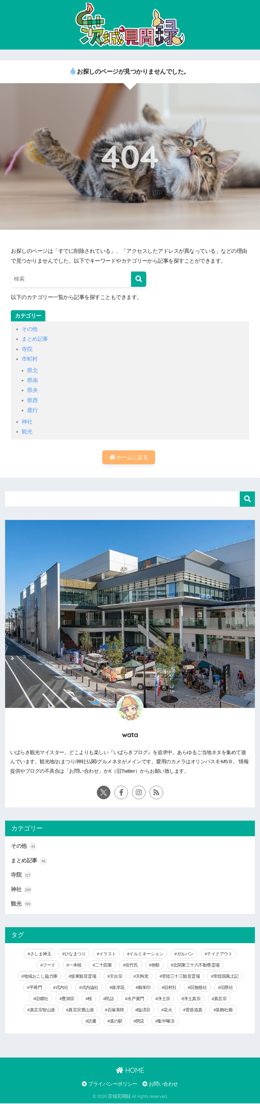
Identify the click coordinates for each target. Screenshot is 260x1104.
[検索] (138, 279)
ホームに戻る (128, 457)
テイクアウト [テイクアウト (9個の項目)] (219, 954)
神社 (27, 422)
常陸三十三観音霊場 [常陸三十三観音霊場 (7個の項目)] (181, 976)
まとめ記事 (35, 339)
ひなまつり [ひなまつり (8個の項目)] (75, 954)
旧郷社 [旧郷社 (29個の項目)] (42, 999)
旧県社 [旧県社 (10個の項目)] (226, 987)
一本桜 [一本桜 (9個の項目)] (75, 965)
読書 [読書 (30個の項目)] (92, 1021)
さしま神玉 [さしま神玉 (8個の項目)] (40, 954)
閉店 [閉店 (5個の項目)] (140, 1021)
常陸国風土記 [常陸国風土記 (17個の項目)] (226, 976)
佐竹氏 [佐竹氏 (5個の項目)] (131, 965)
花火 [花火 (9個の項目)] (168, 1010)
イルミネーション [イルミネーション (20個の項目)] (146, 954)
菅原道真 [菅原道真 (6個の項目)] (194, 1010)
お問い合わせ (160, 1084)
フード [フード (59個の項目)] (49, 965)
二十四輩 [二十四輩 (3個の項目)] (103, 965)
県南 (32, 380)
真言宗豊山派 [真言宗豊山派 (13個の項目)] (81, 1010)
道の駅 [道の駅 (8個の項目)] (116, 1021)
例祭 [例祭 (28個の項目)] (155, 965)
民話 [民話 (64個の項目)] (109, 999)
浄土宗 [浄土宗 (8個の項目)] (163, 999)
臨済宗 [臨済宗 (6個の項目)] (143, 1010)
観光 (27, 431)
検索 (247, 499)
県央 (32, 390)
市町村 (30, 359)
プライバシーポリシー (109, 1084)
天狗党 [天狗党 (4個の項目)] (142, 976)
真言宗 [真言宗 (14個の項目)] (220, 999)
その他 (30, 329)
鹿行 (32, 410)
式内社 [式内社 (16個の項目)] (62, 987)
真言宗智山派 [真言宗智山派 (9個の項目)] (42, 1010)
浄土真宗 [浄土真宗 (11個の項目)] (191, 999)
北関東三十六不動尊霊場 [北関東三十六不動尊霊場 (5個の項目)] (196, 965)
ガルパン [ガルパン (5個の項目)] (185, 954)
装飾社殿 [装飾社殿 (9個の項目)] (224, 1010)
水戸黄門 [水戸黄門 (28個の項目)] (135, 999)
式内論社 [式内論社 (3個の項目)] (90, 987)
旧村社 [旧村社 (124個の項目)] (170, 987)
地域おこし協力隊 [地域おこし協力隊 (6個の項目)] (41, 976)
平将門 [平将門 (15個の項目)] (35, 987)
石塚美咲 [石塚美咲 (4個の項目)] (115, 1010)
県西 (32, 400)
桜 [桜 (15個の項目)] (90, 999)
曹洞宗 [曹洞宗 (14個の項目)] (68, 999)
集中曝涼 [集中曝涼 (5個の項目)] (165, 1021)
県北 (32, 370)
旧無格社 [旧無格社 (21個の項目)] (198, 987)
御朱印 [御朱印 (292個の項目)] (144, 987)
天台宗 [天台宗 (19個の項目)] (116, 976)
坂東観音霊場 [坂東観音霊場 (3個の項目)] (83, 976)
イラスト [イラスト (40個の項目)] (107, 954)
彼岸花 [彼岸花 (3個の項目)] (118, 987)
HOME (130, 1070)
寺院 (27, 349)
